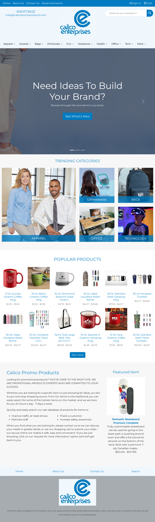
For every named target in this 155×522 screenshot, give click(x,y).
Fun (70, 44)
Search (136, 471)
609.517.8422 (26, 11)
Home (6, 3)
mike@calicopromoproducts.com (25, 15)
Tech (129, 44)
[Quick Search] (126, 13)
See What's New (77, 116)
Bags (39, 44)
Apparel (9, 44)
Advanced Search (52, 3)
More (141, 44)
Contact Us (33, 3)
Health (102, 44)
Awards (25, 44)
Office (116, 44)
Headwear (85, 44)
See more (77, 354)
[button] (11, 101)
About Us (18, 3)
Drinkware (55, 44)
